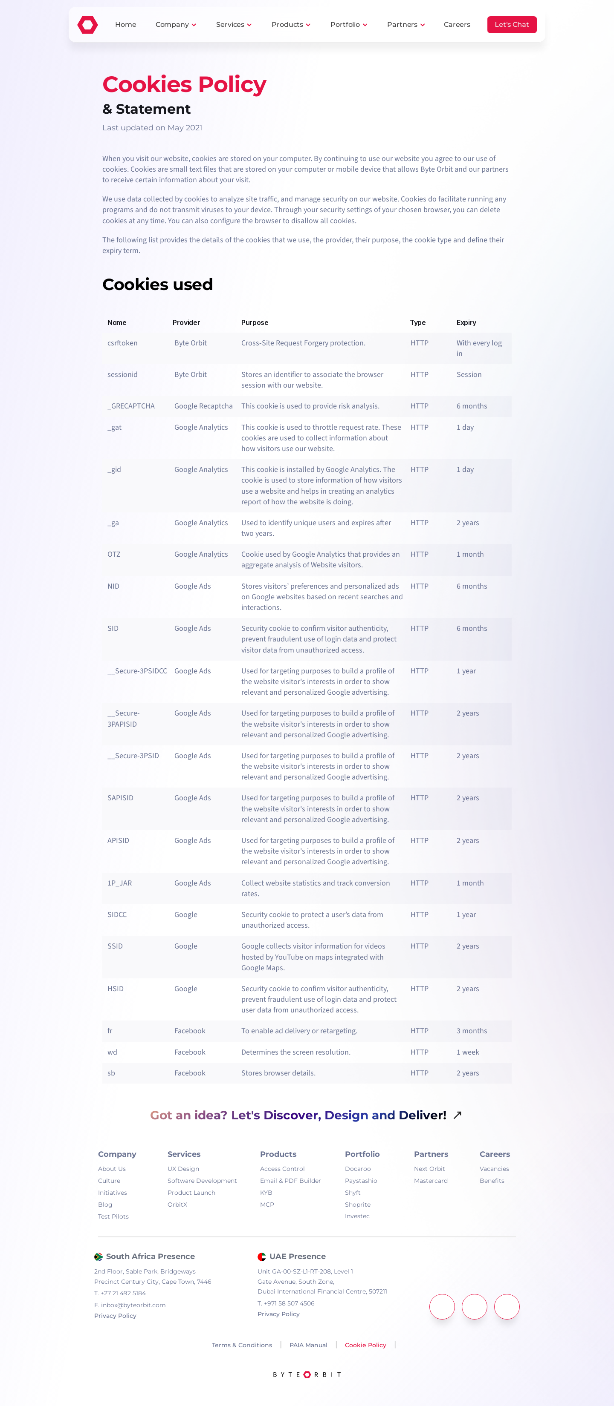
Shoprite (358, 1204)
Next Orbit (429, 1169)
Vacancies (494, 1169)
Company (172, 24)
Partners (402, 24)
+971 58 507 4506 (286, 1303)
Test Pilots (113, 1216)
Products (287, 24)
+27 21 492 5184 (120, 1293)
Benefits (492, 1181)
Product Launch (191, 1192)
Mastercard (431, 1181)
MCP (267, 1204)
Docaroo (358, 1169)
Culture (109, 1181)
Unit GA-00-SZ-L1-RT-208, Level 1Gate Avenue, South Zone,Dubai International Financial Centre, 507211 (322, 1282)
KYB (266, 1192)
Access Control (282, 1169)
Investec (357, 1216)
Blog (105, 1204)
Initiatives (112, 1192)
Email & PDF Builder (290, 1181)
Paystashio (361, 1181)
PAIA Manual (308, 1345)
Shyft (353, 1192)
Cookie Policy (365, 1345)
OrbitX (177, 1204)
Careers (495, 1154)
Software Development (202, 1181)
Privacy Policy (115, 1316)
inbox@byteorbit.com (130, 1305)
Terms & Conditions (241, 1345)
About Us (112, 1169)
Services (230, 24)
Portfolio (345, 24)
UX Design (183, 1169)
